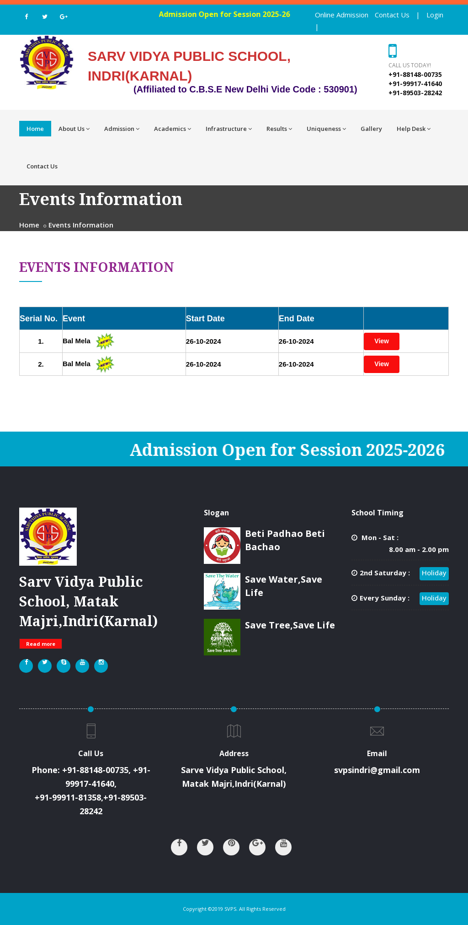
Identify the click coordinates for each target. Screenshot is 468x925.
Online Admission (341, 14)
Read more (40, 643)
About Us (74, 128)
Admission (121, 128)
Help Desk (414, 128)
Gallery (371, 128)
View (381, 341)
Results (279, 128)
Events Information (80, 224)
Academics (172, 128)
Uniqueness (326, 128)
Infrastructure (229, 128)
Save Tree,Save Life (290, 625)
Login (434, 14)
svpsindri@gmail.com (377, 769)
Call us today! (409, 65)
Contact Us (392, 14)
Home (35, 128)
